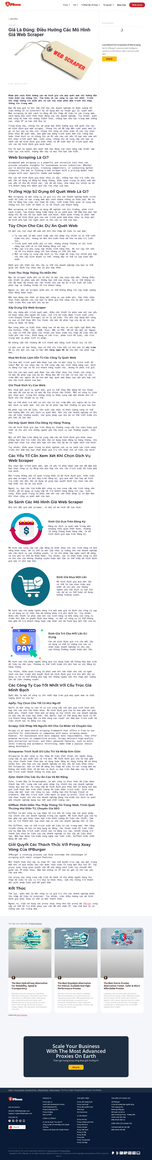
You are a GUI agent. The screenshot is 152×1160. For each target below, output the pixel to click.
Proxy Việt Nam (82, 1130)
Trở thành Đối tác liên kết (120, 1127)
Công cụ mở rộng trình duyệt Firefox (56, 1130)
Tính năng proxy (117, 1107)
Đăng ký (109, 59)
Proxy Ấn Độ (81, 1135)
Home (10, 1090)
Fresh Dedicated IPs (50, 1107)
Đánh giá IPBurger (117, 1109)
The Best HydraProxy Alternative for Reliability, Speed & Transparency (29, 986)
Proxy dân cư (47, 1102)
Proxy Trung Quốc (83, 1140)
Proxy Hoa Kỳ (82, 1119)
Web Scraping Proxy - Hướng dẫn (123, 1115)
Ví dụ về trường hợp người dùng (122, 1104)
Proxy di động (48, 1112)
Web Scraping (36, 924)
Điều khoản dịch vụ (118, 1120)
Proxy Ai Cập (81, 1132)
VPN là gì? (80, 1109)
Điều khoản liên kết (118, 1130)
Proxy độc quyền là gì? (85, 1107)
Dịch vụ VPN (47, 1115)
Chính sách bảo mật (118, 1117)
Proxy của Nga (82, 1142)
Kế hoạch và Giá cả (118, 1112)
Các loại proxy (82, 1112)
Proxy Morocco (82, 1125)
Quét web (12, 25)
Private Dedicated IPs (50, 1109)
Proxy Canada (82, 1127)
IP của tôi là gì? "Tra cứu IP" (52, 1122)
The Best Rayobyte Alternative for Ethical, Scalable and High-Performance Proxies (74, 986)
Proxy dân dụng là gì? (84, 1102)
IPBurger (87, 903)
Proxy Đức (80, 1137)
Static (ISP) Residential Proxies (54, 1104)
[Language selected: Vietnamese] (17, 1127)
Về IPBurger (115, 1102)
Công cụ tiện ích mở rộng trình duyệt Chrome (56, 1126)
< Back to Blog (13, 19)
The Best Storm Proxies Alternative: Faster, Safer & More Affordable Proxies (122, 986)
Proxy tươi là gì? (83, 1104)
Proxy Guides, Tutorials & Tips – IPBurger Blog (31, 1090)
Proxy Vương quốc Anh (85, 1122)
